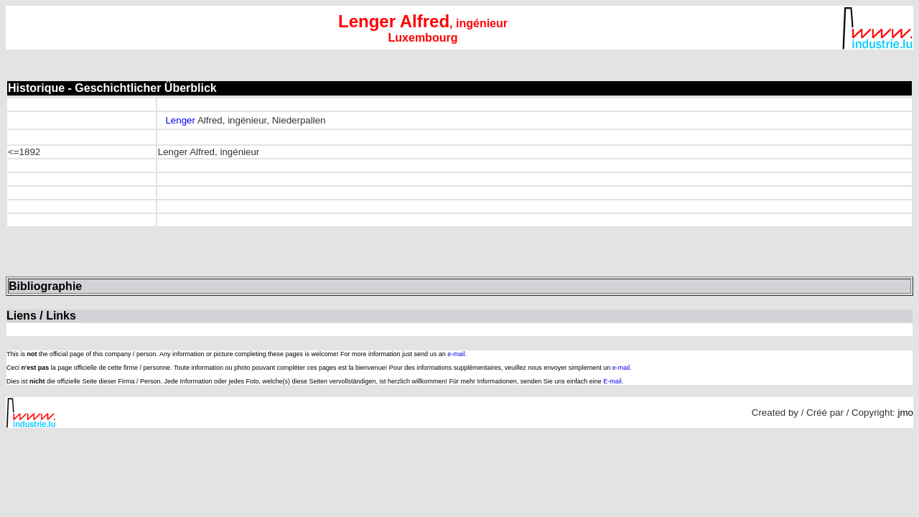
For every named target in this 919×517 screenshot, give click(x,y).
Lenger (180, 120)
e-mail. (457, 354)
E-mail (612, 381)
